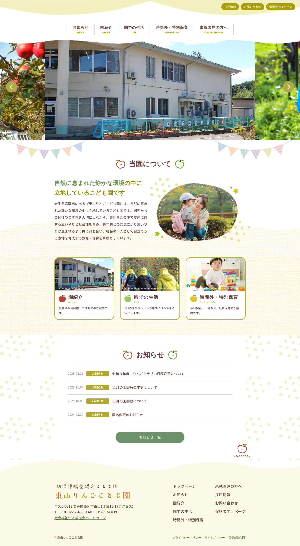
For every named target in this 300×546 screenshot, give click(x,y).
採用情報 (230, 7)
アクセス (125, 506)
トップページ (184, 486)
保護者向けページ (280, 7)
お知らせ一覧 (150, 437)
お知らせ (180, 494)
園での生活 (182, 511)
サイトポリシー (215, 537)
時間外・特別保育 (188, 520)
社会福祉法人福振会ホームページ (80, 518)
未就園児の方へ (228, 486)
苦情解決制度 (237, 537)
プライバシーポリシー (186, 537)
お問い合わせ (252, 7)
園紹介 (178, 503)
